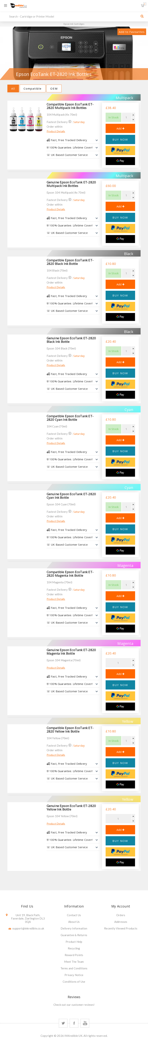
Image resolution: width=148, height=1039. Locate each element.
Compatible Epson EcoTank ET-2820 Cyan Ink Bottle (70, 418)
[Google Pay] (120, 161)
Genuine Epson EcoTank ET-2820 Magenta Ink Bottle (71, 652)
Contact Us (74, 915)
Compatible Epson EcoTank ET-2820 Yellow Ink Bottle (70, 729)
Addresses (120, 921)
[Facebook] (74, 1023)
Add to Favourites (132, 32)
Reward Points (74, 955)
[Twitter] (63, 1023)
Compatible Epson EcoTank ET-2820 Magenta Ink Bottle (70, 574)
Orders (120, 915)
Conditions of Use (74, 981)
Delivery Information (74, 928)
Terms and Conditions (74, 968)
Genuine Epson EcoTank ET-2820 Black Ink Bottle (71, 340)
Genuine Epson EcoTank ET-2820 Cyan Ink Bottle (71, 496)
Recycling (74, 948)
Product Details (56, 131)
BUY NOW (120, 139)
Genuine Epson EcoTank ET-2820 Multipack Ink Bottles (71, 184)
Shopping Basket (144, 4)
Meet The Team (74, 961)
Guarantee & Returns (74, 935)
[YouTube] (85, 1023)
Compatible (33, 88)
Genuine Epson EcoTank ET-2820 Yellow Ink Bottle (71, 807)
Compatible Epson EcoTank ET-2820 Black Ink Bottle (70, 262)
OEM (54, 88)
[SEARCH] (73, 16)
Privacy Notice (74, 975)
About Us (74, 921)
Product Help (74, 941)
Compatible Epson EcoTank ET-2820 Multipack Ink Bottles (70, 106)
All (13, 88)
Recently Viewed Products (120, 928)
